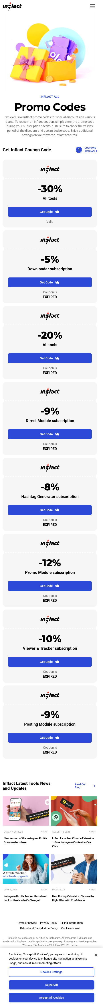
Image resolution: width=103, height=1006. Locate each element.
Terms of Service (27, 923)
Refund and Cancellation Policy (39, 928)
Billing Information (72, 923)
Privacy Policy (48, 923)
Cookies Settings (51, 972)
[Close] (96, 955)
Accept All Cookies (51, 997)
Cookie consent (70, 928)
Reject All (51, 985)
